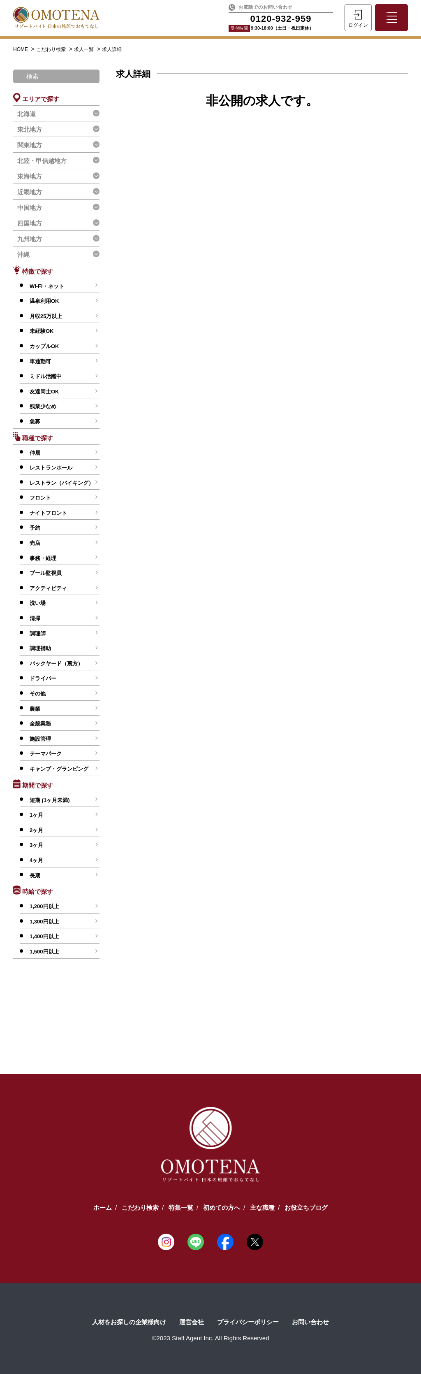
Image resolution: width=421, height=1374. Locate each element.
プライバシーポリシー (248, 1321)
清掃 (35, 618)
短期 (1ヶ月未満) (50, 800)
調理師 (38, 633)
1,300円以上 (44, 921)
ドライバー (43, 678)
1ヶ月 (36, 815)
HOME (21, 49)
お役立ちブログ (306, 1207)
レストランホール (51, 468)
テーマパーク (46, 754)
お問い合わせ (310, 1321)
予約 (35, 528)
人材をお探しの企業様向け (129, 1321)
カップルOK (44, 346)
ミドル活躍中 (46, 376)
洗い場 (38, 603)
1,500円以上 (44, 952)
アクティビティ (48, 588)
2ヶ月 (36, 830)
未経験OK (42, 331)
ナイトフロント (48, 513)
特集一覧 (181, 1207)
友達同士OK (44, 391)
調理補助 (40, 648)
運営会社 (191, 1321)
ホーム (102, 1207)
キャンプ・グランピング (59, 769)
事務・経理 (43, 558)
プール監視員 (46, 573)
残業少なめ (43, 406)
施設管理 (40, 739)
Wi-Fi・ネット (47, 286)
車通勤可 (40, 361)
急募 (35, 421)
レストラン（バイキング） (62, 483)
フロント (40, 498)
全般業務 (40, 724)
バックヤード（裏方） (56, 663)
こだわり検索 (51, 49)
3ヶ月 (36, 845)
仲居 (35, 453)
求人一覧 (84, 49)
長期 (35, 875)
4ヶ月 (36, 860)
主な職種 (262, 1207)
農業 (35, 709)
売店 (35, 543)
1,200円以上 (44, 906)
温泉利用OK (44, 301)
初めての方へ (221, 1207)
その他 (38, 693)
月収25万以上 (46, 316)
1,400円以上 (44, 936)
